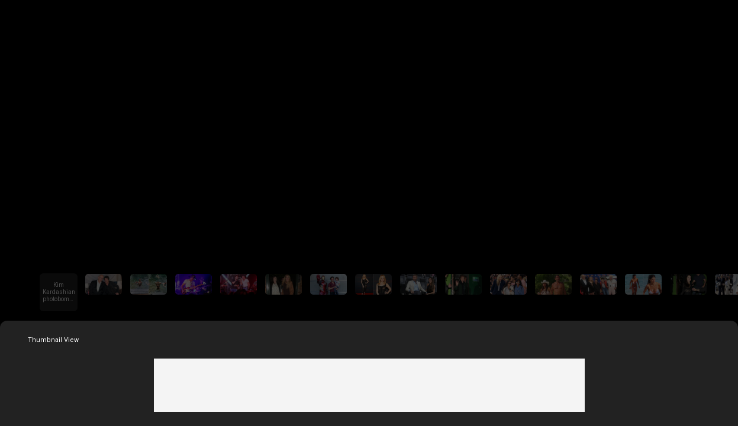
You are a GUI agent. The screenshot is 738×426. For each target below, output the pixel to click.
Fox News (369, 16)
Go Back (21, 16)
